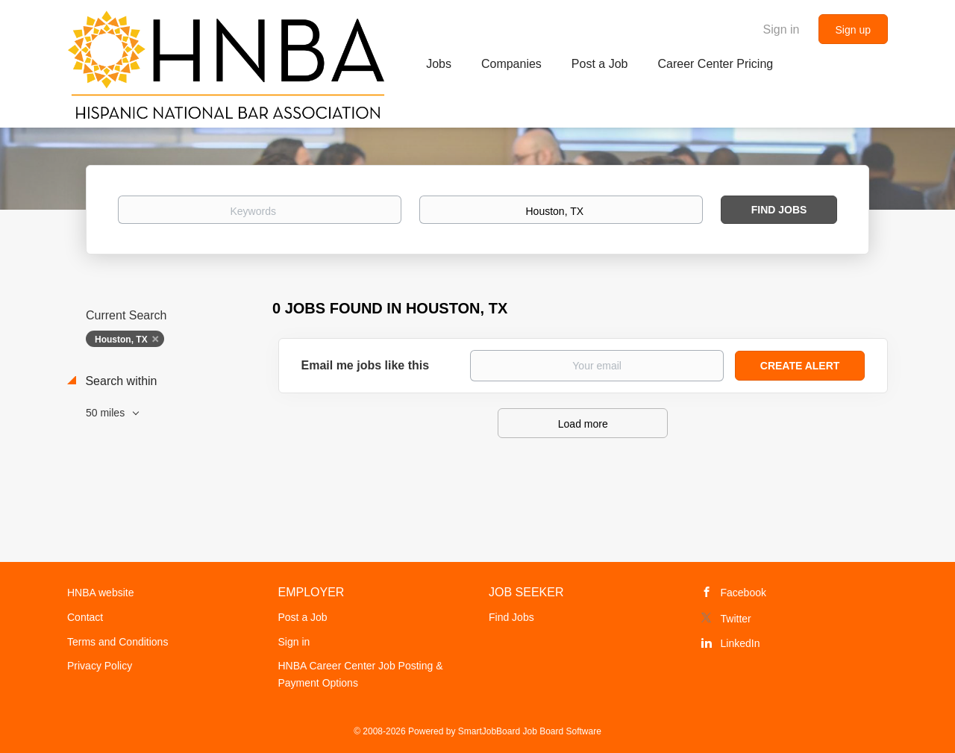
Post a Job (303, 617)
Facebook (743, 593)
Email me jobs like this (365, 365)
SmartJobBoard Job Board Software (529, 731)
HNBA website (100, 593)
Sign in (781, 29)
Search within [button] (119, 381)
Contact (85, 617)
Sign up (853, 30)
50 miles (107, 413)
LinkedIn (740, 643)
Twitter (736, 619)
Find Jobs (779, 210)
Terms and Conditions (117, 642)
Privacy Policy (99, 666)
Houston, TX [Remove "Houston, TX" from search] (121, 339)
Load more (583, 424)
